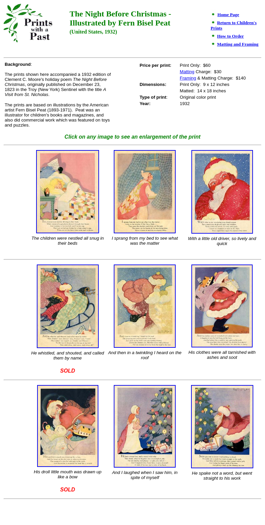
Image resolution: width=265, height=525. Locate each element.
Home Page (228, 14)
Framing (188, 78)
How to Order (230, 36)
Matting (187, 71)
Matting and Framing (238, 44)
